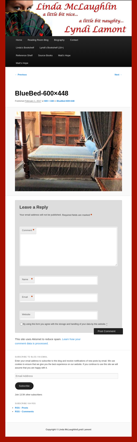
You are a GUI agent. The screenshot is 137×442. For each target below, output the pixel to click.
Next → (118, 74)
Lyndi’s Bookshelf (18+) (52, 47)
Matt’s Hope (64, 55)
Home (19, 40)
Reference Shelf (24, 55)
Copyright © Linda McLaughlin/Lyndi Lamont (68, 429)
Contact (74, 40)
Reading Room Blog (38, 40)
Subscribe (24, 386)
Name (27, 279)
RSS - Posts (21, 407)
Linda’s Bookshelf (25, 47)
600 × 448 (49, 101)
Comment (28, 230)
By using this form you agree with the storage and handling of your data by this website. (65, 324)
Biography (59, 40)
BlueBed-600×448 (66, 101)
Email (27, 297)
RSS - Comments (24, 411)
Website (26, 314)
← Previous (21, 74)
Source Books (45, 55)
